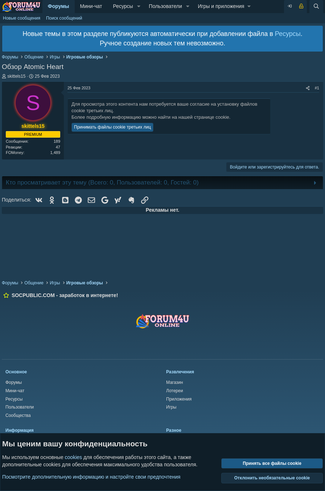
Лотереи (174, 390)
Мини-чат (91, 6)
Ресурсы (123, 6)
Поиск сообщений (64, 18)
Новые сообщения (21, 18)
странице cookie (211, 117)
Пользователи (165, 6)
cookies (73, 457)
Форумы (58, 6)
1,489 (55, 152)
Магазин (174, 382)
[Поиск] (316, 6)
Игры (171, 407)
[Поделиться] (307, 88)
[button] (139, 6)
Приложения (179, 399)
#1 (317, 88)
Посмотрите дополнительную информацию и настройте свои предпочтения (91, 476)
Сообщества (18, 415)
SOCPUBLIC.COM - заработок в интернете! (65, 295)
